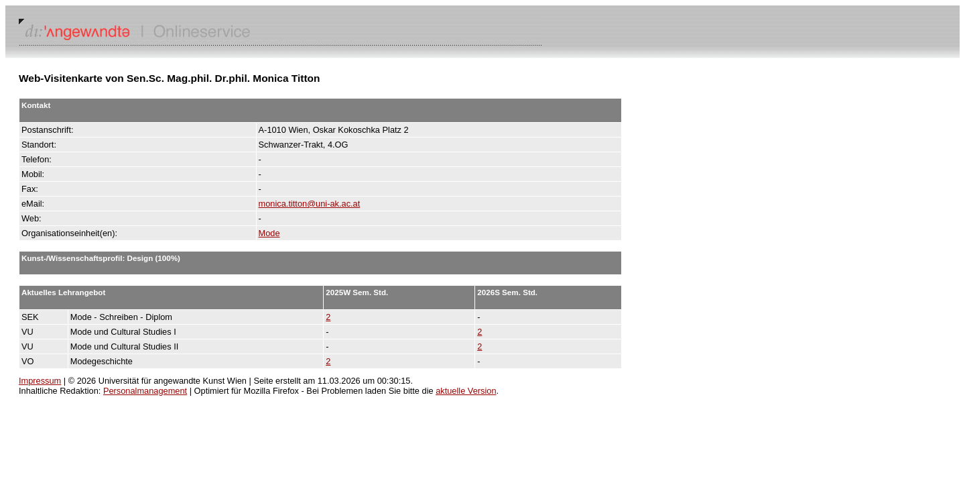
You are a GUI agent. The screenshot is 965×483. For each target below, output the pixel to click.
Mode (269, 233)
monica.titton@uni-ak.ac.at (310, 204)
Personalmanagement (145, 391)
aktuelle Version (466, 391)
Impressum (40, 381)
